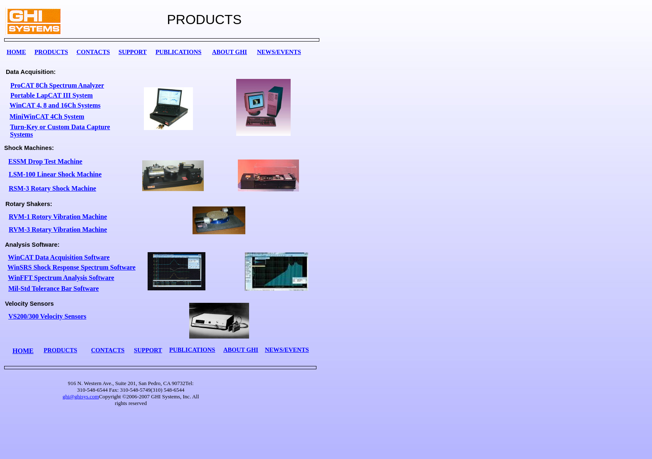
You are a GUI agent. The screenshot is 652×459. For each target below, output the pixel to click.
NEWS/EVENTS (279, 52)
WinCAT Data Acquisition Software (59, 257)
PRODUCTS (51, 52)
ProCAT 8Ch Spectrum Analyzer (57, 85)
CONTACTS (93, 52)
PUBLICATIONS (179, 52)
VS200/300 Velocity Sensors (47, 316)
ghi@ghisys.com (80, 396)
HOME (16, 52)
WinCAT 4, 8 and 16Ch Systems (55, 105)
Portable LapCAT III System (51, 95)
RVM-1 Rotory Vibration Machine (58, 216)
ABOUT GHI (229, 52)
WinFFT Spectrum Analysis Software (61, 277)
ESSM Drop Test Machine (45, 161)
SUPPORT (133, 52)
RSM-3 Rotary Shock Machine (52, 188)
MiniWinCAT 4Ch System (47, 116)
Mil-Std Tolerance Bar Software (53, 288)
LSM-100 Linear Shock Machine (55, 174)
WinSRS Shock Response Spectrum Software (71, 267)
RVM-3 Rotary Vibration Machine (58, 229)
